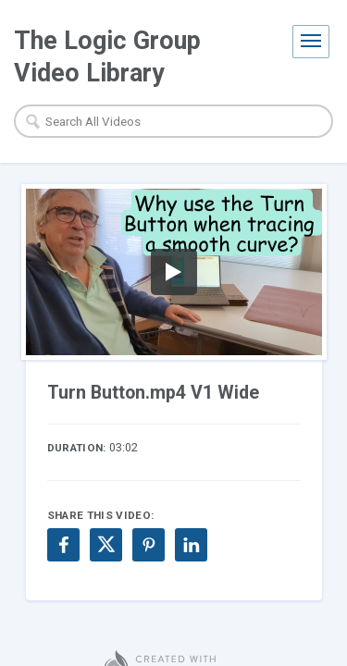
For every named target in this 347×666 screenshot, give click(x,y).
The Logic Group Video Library (107, 57)
